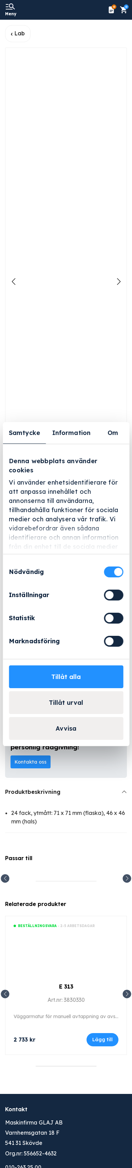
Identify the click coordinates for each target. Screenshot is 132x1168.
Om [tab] (113, 433)
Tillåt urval (66, 703)
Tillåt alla (66, 677)
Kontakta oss (30, 762)
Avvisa (66, 728)
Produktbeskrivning (32, 791)
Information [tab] (71, 433)
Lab (19, 33)
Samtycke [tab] (24, 433)
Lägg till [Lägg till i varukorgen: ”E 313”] (102, 1039)
